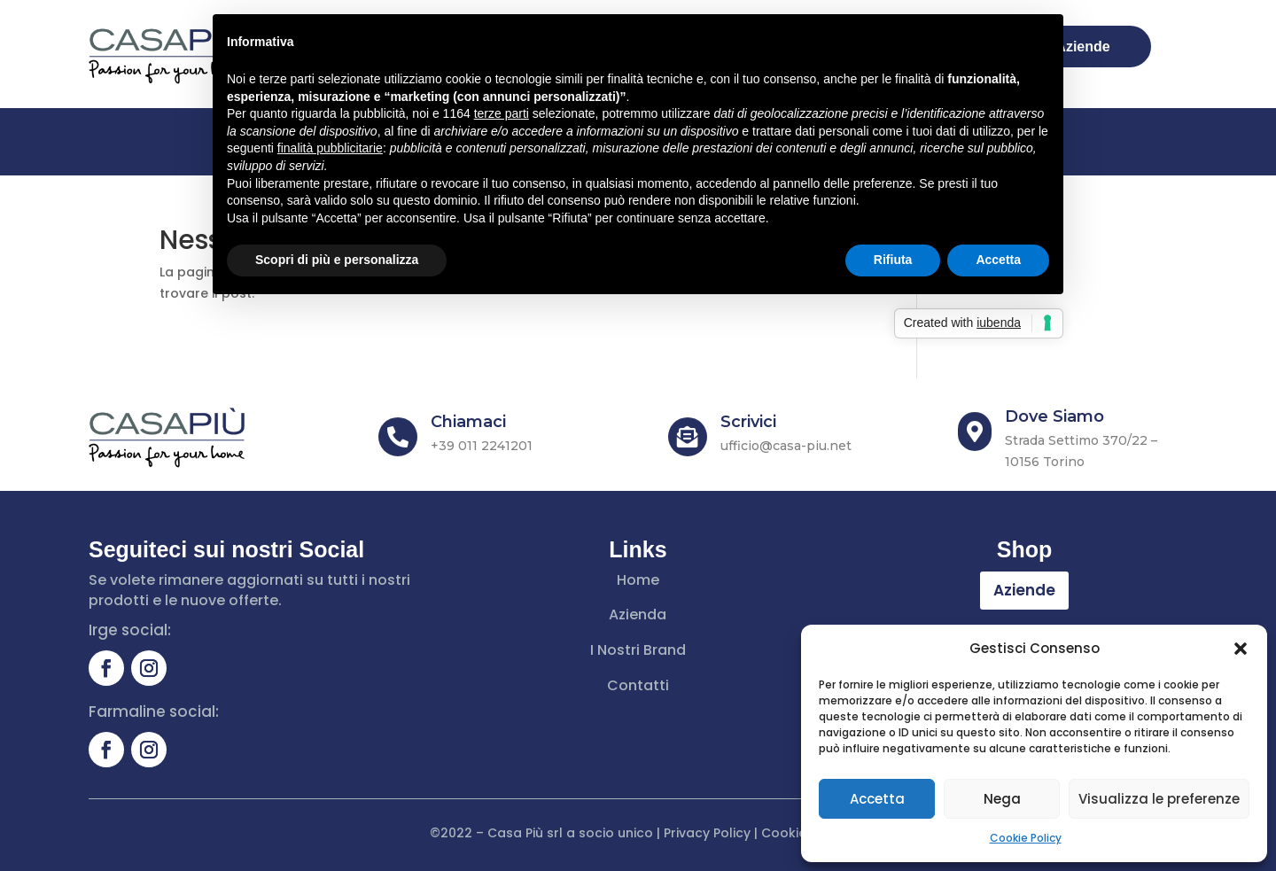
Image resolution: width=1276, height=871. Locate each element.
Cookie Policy (1026, 837)
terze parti (501, 113)
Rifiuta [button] (893, 260)
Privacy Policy (707, 833)
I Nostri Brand (638, 650)
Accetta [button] (998, 260)
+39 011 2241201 (482, 446)
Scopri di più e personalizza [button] (336, 260)
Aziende (1024, 590)
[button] (1240, 648)
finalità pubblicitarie (330, 148)
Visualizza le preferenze (1159, 798)
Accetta (877, 798)
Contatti (638, 685)
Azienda (637, 614)
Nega (1002, 798)
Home (638, 580)
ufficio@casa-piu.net (786, 446)
